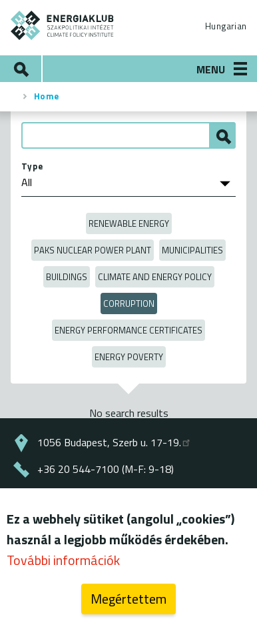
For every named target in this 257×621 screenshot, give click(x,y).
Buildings (66, 276)
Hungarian (225, 26)
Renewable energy (129, 223)
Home (46, 96)
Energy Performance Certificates (128, 330)
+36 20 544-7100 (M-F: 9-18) (105, 469)
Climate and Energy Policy (155, 276)
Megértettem (128, 598)
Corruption (128, 303)
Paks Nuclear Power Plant (92, 250)
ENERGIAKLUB (63, 25)
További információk (63, 560)
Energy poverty (129, 357)
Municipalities (192, 250)
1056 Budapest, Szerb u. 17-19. (114, 442)
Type (32, 166)
